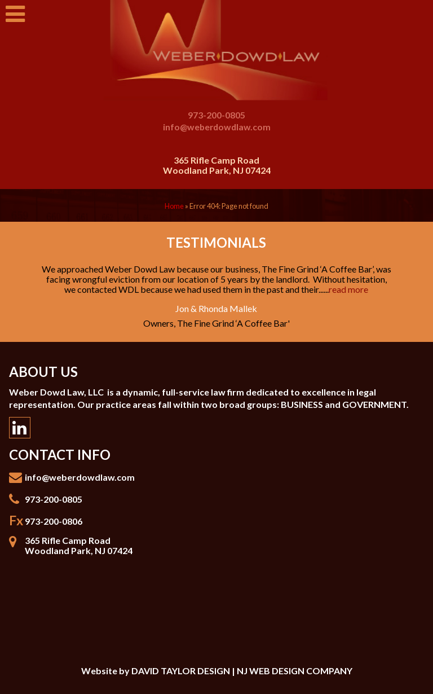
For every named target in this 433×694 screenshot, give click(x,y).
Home (174, 205)
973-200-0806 (53, 521)
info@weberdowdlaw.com (217, 126)
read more (348, 289)
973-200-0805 (216, 114)
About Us (43, 371)
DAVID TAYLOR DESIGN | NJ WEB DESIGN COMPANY (241, 670)
